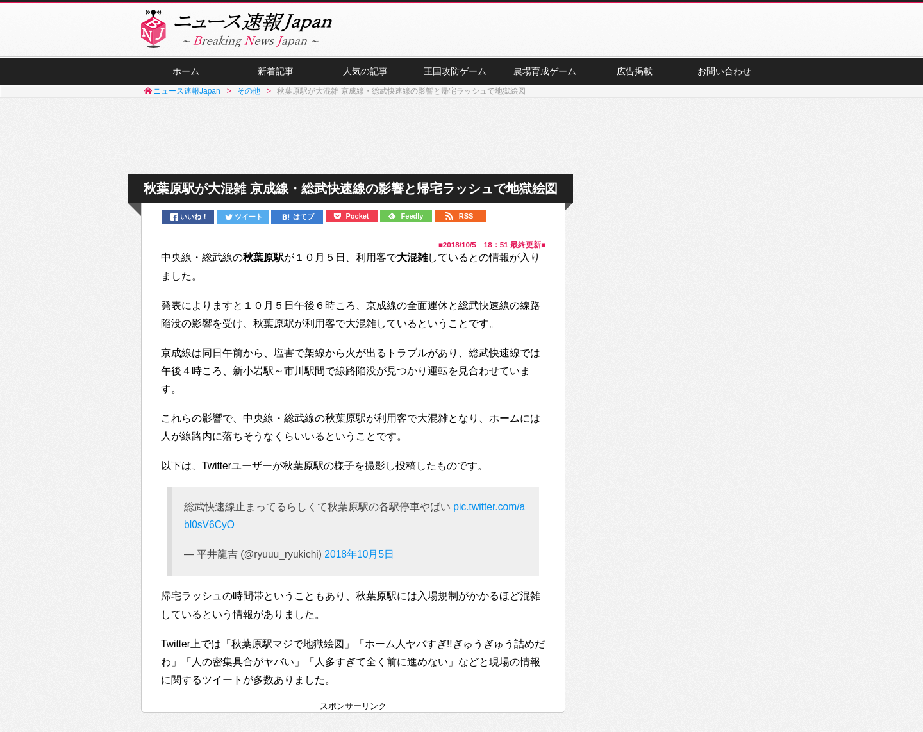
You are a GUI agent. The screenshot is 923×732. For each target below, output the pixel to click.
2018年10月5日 (359, 554)
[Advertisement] (461, 136)
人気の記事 (365, 71)
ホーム (185, 71)
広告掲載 (635, 71)
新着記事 (276, 71)
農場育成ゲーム (544, 71)
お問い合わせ (724, 71)
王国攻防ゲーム (455, 71)
